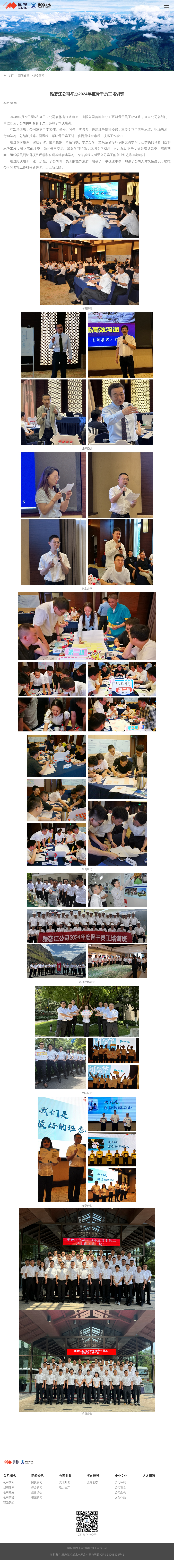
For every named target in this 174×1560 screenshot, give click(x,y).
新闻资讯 (23, 75)
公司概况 (9, 1475)
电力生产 (64, 1487)
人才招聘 (149, 1475)
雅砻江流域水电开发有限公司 (28, 5)
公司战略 (8, 1492)
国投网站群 (87, 1548)
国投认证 (102, 1548)
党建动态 (92, 1482)
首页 (4, 75)
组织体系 (8, 1487)
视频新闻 (36, 1497)
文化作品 (120, 1497)
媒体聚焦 (36, 1492)
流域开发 (64, 1482)
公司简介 (8, 1482)
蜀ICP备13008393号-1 (110, 1554)
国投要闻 (36, 1482)
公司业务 (65, 1475)
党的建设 (93, 1475)
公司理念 (120, 1487)
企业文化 (121, 1475)
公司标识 (120, 1482)
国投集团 (72, 1548)
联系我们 (8, 1502)
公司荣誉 (8, 1497)
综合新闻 (38, 75)
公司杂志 (120, 1492)
